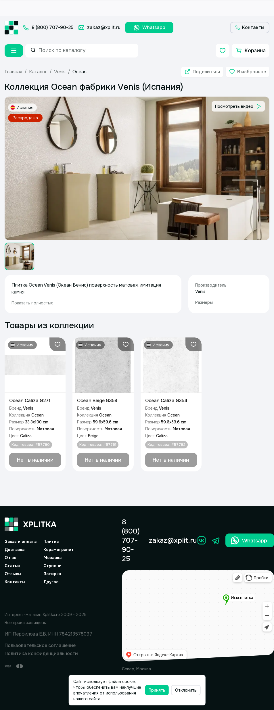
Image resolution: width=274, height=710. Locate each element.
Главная (13, 72)
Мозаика (52, 557)
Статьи (12, 565)
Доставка (14, 549)
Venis (60, 72)
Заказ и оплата (21, 541)
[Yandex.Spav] (49, 597)
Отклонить (186, 690)
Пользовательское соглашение (40, 645)
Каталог (38, 72)
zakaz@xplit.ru (173, 540)
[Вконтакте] (201, 540)
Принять (157, 690)
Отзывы (13, 573)
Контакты (15, 581)
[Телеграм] (216, 540)
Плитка (51, 541)
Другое (51, 581)
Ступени (52, 565)
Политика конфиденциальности (41, 653)
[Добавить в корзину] (35, 460)
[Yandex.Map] (198, 616)
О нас (10, 557)
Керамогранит (58, 549)
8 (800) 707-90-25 (131, 540)
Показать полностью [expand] (32, 303)
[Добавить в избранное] (247, 72)
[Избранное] (222, 50)
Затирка (52, 573)
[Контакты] (249, 27)
